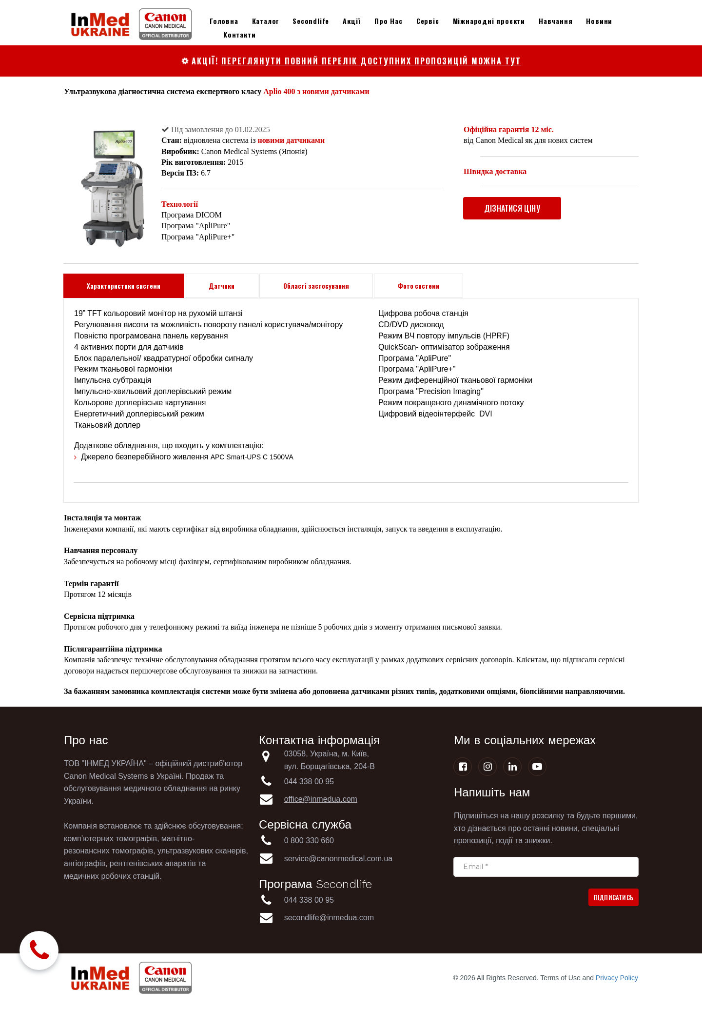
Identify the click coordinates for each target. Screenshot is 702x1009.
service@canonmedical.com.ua (338, 858)
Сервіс (427, 21)
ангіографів (84, 863)
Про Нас (388, 21)
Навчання (555, 21)
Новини (599, 21)
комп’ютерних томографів (110, 838)
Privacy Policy (617, 978)
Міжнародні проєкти (489, 21)
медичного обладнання (165, 788)
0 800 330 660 (310, 840)
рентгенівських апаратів (153, 863)
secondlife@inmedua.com (329, 917)
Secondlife (310, 21)
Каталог (265, 21)
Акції (352, 21)
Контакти (239, 34)
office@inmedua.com (320, 799)
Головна (224, 21)
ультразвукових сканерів (201, 851)
